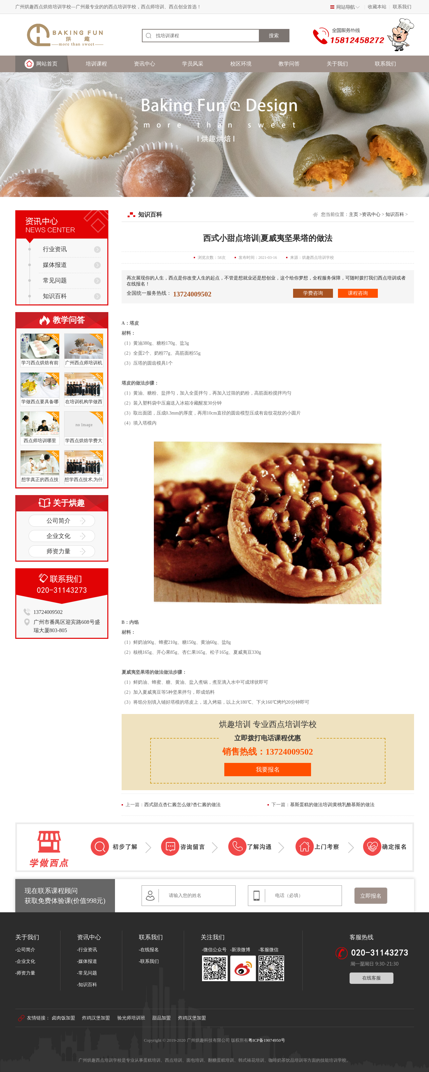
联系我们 (402, 6)
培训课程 (96, 64)
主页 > (355, 214)
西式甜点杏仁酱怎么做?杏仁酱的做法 (182, 804)
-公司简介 (25, 949)
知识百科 (47, 296)
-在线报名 (149, 949)
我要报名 (268, 769)
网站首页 (46, 64)
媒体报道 (47, 265)
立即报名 (370, 896)
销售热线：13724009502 (267, 752)
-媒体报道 (87, 961)
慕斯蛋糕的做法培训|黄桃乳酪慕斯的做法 (332, 804)
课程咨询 (358, 293)
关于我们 (337, 64)
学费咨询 (313, 293)
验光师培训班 (131, 1017)
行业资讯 (47, 249)
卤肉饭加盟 (63, 1017)
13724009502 (192, 294)
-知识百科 (87, 984)
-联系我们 (149, 961)
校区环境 (241, 64)
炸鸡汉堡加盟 (96, 1017)
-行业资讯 (87, 949)
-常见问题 (87, 973)
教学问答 (289, 64)
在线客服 (371, 978)
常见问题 (47, 280)
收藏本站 (377, 6)
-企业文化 (25, 961)
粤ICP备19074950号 (266, 1040)
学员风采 (192, 64)
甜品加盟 (161, 1017)
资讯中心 (144, 64)
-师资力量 (25, 973)
